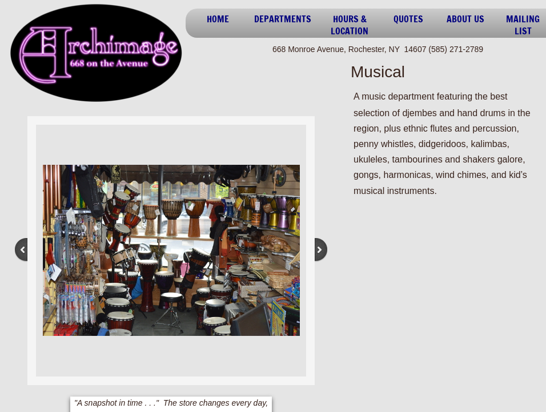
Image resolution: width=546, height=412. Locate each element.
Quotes (408, 19)
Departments (282, 19)
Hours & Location (349, 25)
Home (218, 19)
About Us (465, 19)
